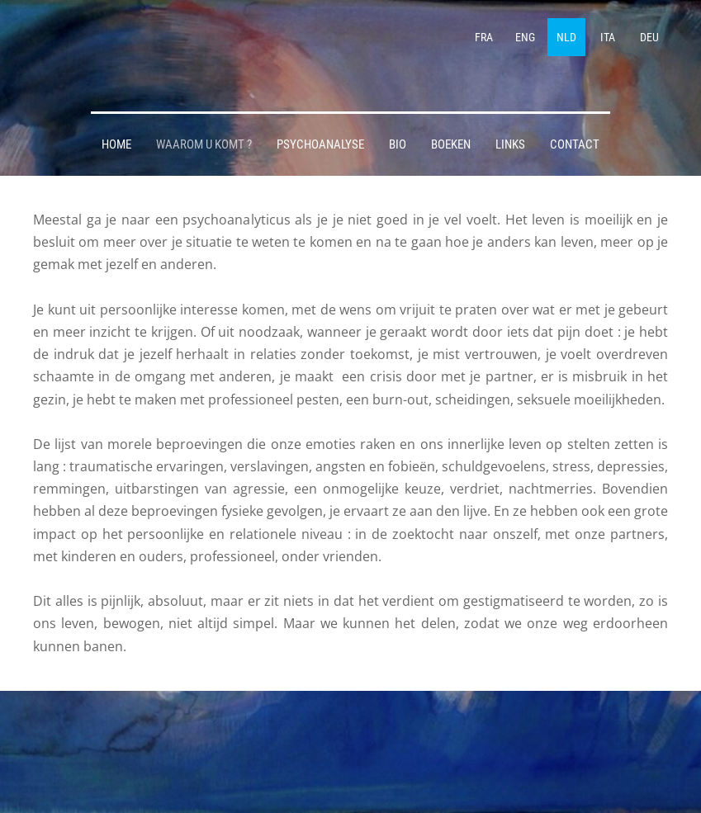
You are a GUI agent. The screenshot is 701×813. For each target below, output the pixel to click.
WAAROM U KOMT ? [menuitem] (204, 144)
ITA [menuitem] (607, 37)
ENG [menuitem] (525, 37)
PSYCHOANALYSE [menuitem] (320, 144)
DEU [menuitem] (649, 37)
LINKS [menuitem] (510, 144)
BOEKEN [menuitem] (451, 144)
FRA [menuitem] (484, 37)
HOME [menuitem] (116, 144)
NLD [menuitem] (566, 37)
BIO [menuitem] (397, 144)
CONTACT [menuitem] (574, 144)
